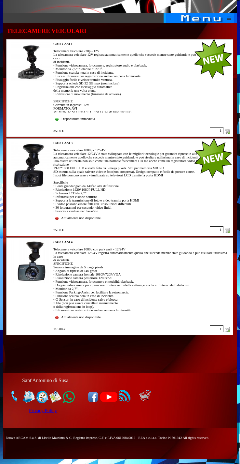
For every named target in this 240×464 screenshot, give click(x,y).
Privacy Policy (43, 410)
